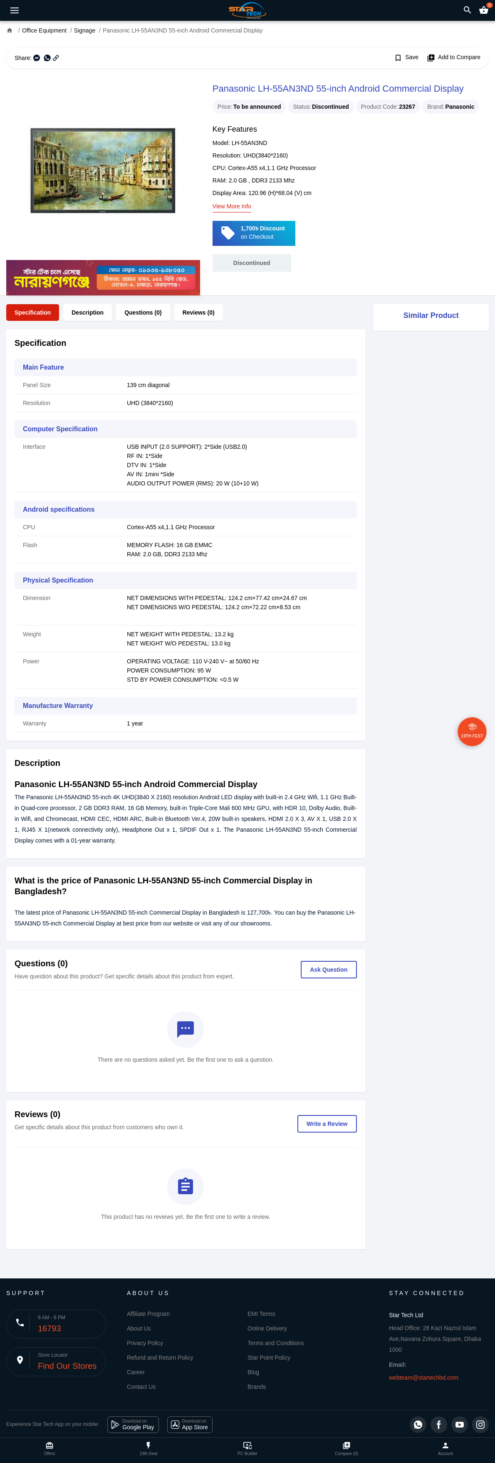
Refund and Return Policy (160, 1357)
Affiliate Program (148, 1313)
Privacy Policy (145, 1343)
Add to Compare (453, 58)
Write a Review (327, 1123)
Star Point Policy (269, 1357)
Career (136, 1372)
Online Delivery (267, 1328)
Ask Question (328, 969)
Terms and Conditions (276, 1343)
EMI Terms (261, 1313)
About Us (139, 1328)
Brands (257, 1386)
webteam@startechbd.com (423, 1377)
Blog (253, 1372)
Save (406, 58)
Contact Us (141, 1386)
